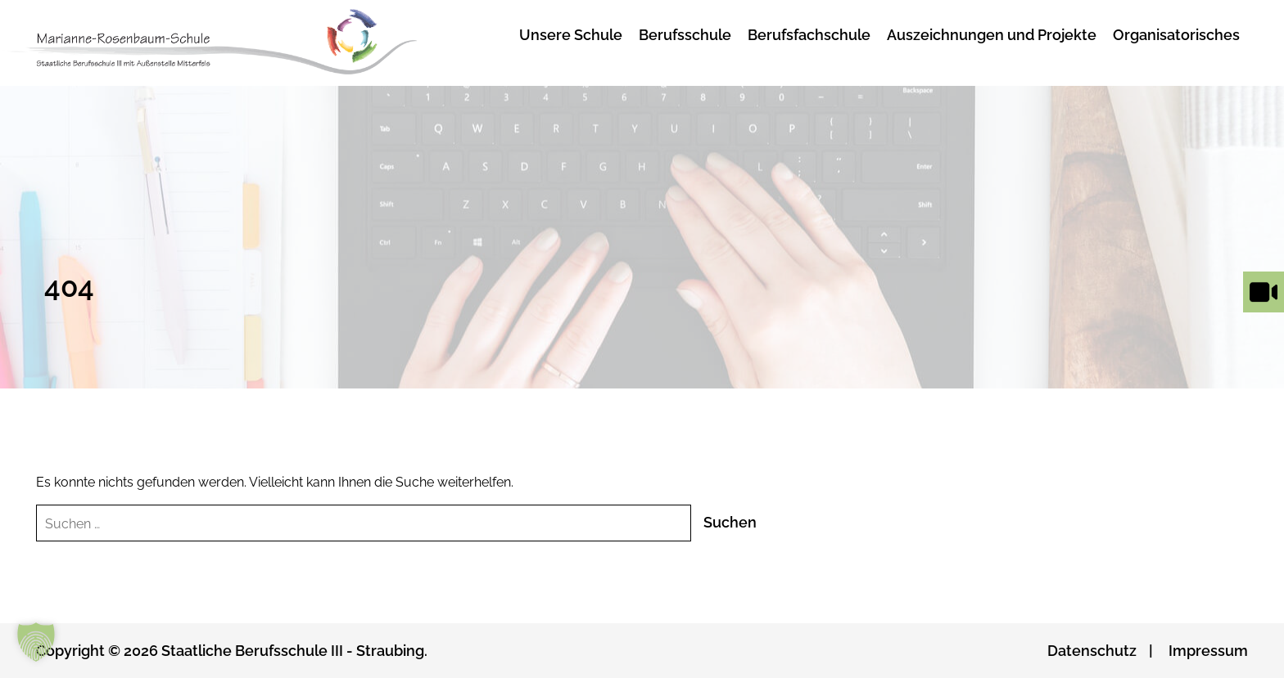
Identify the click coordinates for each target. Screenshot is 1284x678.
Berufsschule (685, 34)
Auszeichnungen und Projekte (991, 34)
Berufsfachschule (809, 34)
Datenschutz (1092, 650)
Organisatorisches (1176, 34)
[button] (36, 642)
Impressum (1208, 650)
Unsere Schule (570, 34)
